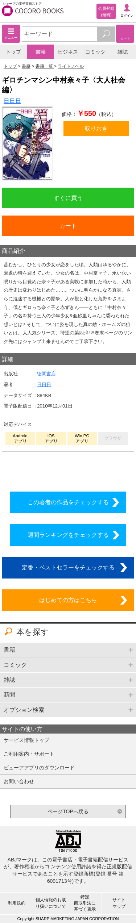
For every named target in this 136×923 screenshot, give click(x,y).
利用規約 (16, 903)
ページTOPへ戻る (68, 811)
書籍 (41, 52)
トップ (13, 52)
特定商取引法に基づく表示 (85, 903)
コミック (95, 52)
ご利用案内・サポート (29, 754)
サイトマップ (118, 903)
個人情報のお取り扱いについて (51, 903)
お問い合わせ (19, 781)
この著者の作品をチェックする (68, 502)
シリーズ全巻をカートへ (68, 469)
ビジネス (68, 52)
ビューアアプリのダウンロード (39, 767)
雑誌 (123, 52)
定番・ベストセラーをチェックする (68, 567)
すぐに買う (68, 198)
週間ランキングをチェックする (68, 534)
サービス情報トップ (26, 740)
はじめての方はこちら (68, 600)
